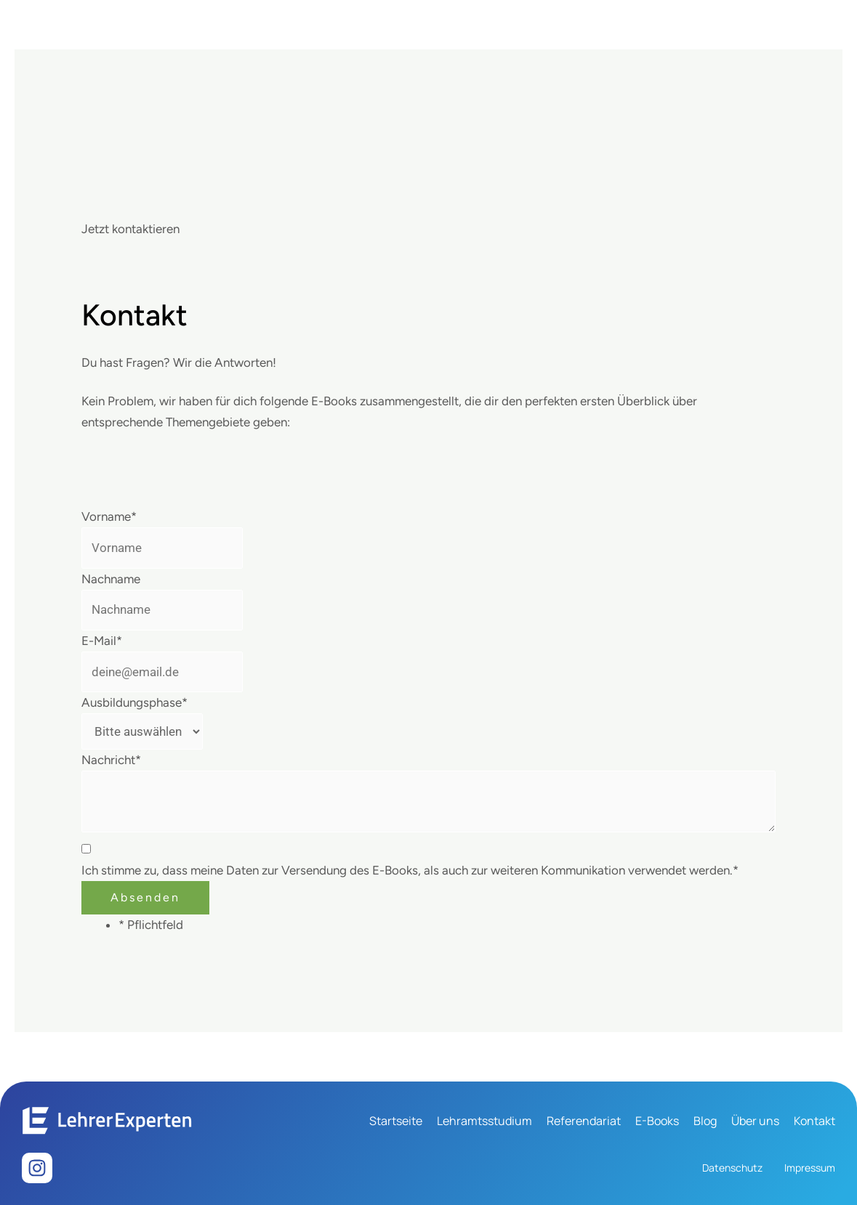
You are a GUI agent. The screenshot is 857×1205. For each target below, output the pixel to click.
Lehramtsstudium (484, 1121)
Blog (705, 1121)
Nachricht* (111, 759)
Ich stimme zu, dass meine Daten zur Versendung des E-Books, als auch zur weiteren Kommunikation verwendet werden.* (410, 870)
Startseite (395, 1121)
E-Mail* (101, 640)
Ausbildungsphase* (134, 702)
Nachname (110, 579)
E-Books (657, 1121)
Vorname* (109, 516)
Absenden (145, 897)
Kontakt (814, 1121)
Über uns (755, 1121)
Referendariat (584, 1121)
